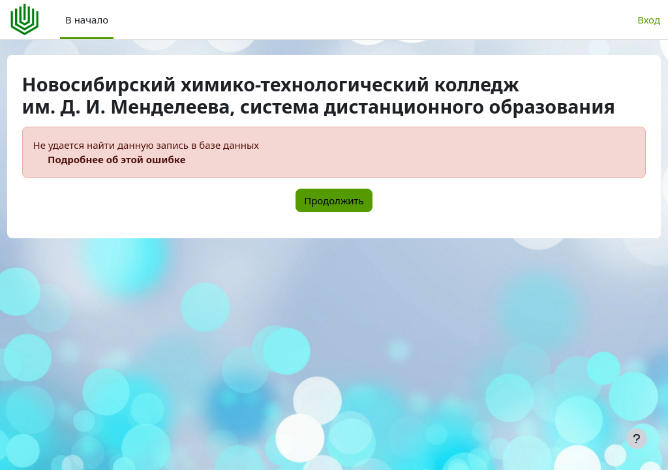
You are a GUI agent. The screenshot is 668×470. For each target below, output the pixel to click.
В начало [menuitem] (86, 19)
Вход (648, 19)
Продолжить (334, 222)
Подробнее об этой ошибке (141, 182)
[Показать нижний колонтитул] (636, 438)
